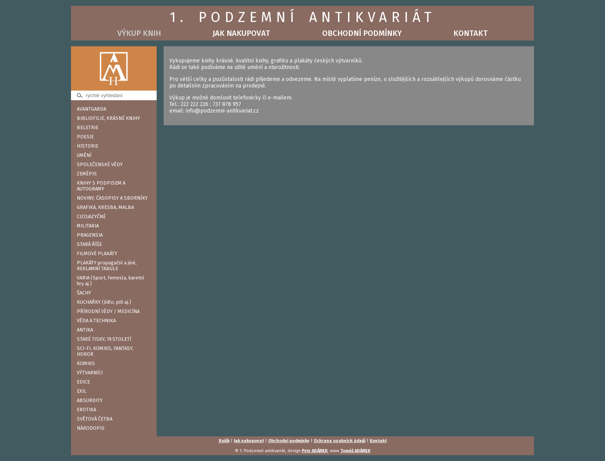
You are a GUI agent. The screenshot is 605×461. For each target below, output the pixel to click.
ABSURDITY (90, 400)
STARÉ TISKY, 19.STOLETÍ (104, 339)
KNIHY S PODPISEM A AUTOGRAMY (101, 186)
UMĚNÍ (84, 155)
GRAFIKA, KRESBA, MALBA (105, 207)
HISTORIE (87, 146)
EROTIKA (86, 409)
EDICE (83, 382)
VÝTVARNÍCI (90, 372)
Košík (224, 440)
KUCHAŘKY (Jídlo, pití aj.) (104, 302)
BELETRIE (87, 127)
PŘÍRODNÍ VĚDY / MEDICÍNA (108, 311)
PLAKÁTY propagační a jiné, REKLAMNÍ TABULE (107, 265)
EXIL (81, 391)
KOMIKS (86, 363)
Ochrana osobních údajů (339, 440)
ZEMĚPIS (87, 174)
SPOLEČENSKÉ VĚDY (100, 164)
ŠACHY (84, 293)
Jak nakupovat (241, 33)
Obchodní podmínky (362, 33)
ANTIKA (85, 330)
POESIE (85, 137)
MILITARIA (88, 226)
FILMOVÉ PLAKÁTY (97, 253)
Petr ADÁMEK (315, 450)
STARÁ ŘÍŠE (89, 244)
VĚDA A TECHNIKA (96, 320)
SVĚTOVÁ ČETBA (94, 419)
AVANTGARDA (91, 109)
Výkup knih (139, 33)
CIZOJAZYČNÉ (91, 216)
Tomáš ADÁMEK (355, 450)
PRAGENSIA (90, 235)
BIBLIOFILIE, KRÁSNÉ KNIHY (108, 118)
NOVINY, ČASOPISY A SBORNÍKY (112, 198)
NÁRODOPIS (91, 428)
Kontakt (470, 33)
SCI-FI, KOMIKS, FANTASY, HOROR (105, 351)
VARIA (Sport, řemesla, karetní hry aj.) (110, 280)
